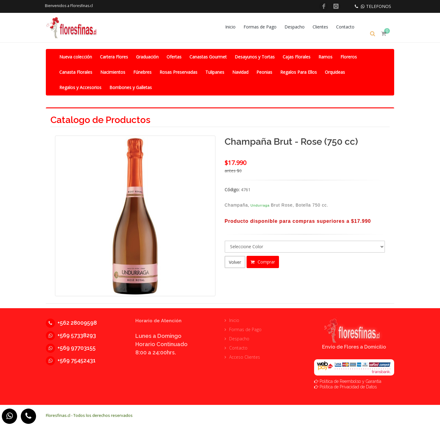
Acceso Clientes (244, 357)
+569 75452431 (71, 360)
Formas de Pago (264, 27)
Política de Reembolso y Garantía (350, 381)
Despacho (299, 27)
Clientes (324, 27)
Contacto (349, 27)
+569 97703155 (71, 347)
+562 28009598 (71, 322)
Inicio (234, 27)
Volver (235, 262)
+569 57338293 (71, 335)
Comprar (263, 261)
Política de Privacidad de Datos (348, 386)
